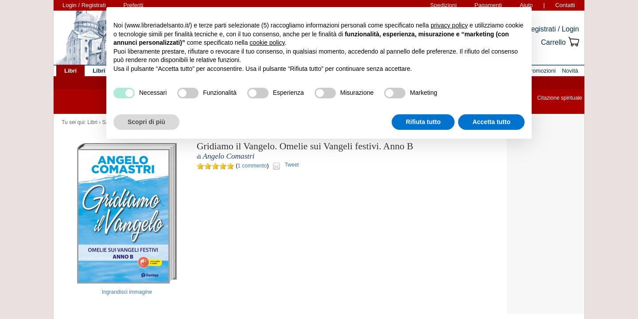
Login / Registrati (84, 5)
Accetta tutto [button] (491, 121)
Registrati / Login (552, 29)
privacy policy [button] (449, 25)
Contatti (565, 5)
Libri (92, 122)
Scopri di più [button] (146, 121)
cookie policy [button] (266, 42)
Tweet (291, 165)
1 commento (252, 166)
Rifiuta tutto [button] (423, 121)
